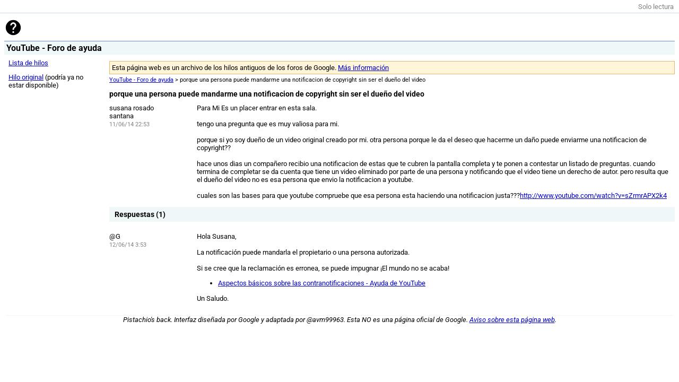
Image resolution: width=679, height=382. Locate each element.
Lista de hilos (28, 63)
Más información (363, 68)
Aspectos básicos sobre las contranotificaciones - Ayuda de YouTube (321, 283)
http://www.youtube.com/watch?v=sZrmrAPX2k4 (593, 195)
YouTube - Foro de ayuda (141, 79)
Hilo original (25, 77)
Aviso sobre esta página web (512, 320)
